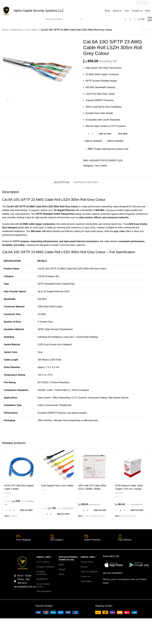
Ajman (61, 574)
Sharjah (62, 569)
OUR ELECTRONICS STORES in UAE (68, 558)
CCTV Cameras (11, 628)
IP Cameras (133, 628)
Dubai (61, 564)
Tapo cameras (90, 628)
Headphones (41, 579)
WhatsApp (142, 3)
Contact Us (85, 576)
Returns (84, 567)
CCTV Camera (42, 562)
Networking (16, 30)
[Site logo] (6, 10)
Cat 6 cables (31, 30)
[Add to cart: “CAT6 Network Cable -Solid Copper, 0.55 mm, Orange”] (131, 510)
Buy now (122, 134)
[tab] (61, 181)
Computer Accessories (41, 572)
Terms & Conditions (89, 571)
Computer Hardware (45, 567)
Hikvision (119, 493)
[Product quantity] (89, 134)
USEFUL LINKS (43, 557)
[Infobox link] (31, 539)
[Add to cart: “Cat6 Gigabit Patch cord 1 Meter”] (57, 514)
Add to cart (105, 134)
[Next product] (148, 29)
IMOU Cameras (75, 628)
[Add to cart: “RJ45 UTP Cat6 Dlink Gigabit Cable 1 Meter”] (20, 510)
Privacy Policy (87, 562)
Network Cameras (119, 628)
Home (5, 30)
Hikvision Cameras (27, 628)
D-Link (7, 493)
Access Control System (43, 585)
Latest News (86, 581)
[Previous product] (142, 29)
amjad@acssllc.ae (46, 3)
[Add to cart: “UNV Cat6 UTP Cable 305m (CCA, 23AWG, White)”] (94, 510)
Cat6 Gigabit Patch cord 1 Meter (57, 485)
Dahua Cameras (59, 628)
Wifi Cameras (104, 628)
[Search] (63, 19)
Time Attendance (43, 591)
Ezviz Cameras (44, 628)
